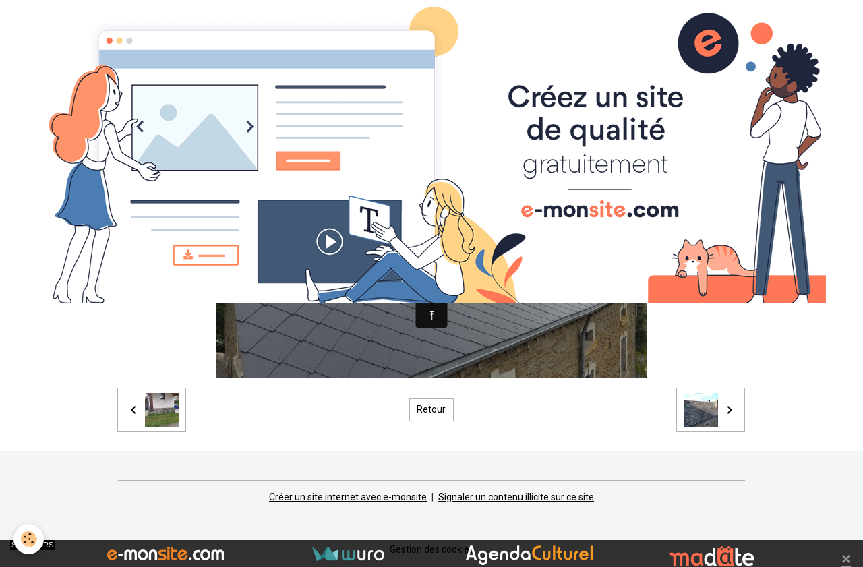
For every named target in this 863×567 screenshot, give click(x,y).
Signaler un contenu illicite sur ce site (516, 496)
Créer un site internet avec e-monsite (348, 496)
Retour (431, 409)
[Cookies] (28, 539)
